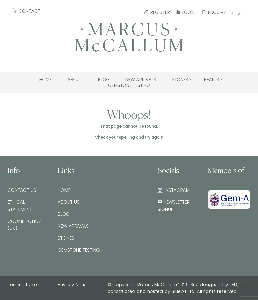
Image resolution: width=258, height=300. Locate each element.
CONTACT (26, 11)
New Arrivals (140, 79)
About (74, 79)
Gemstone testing (129, 85)
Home (45, 79)
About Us (68, 202)
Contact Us (22, 190)
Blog (104, 79)
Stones (180, 79)
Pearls (211, 79)
